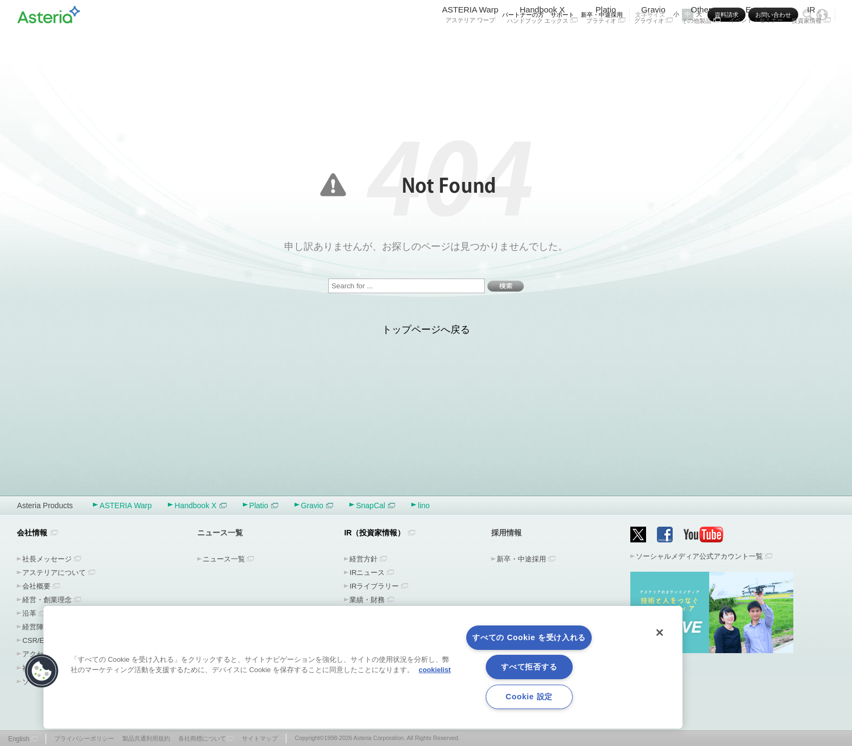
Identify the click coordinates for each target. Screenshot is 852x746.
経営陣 (32, 627)
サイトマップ (260, 738)
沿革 (29, 613)
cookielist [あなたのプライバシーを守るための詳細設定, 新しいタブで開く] (435, 670)
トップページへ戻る (426, 329)
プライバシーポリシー (84, 738)
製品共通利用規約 (146, 738)
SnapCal (375, 505)
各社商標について (202, 738)
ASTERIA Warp (470, 42)
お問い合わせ (773, 14)
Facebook (665, 534)
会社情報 (32, 532)
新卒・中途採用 (602, 14)
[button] (41, 671)
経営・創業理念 (47, 600)
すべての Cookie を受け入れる (529, 637)
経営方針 (363, 559)
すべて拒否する (529, 666)
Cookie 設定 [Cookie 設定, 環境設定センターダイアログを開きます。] (529, 696)
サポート (562, 14)
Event (756, 42)
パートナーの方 (523, 14)
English (18, 739)
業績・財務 (367, 600)
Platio (605, 42)
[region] (362, 667)
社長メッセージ (47, 559)
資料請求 (726, 14)
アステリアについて (54, 572)
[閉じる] (660, 632)
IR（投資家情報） (374, 532)
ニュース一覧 (224, 559)
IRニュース (367, 572)
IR (811, 42)
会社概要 (36, 586)
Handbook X (542, 42)
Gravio (653, 42)
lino (424, 505)
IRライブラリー (374, 586)
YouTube (704, 534)
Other (701, 42)
